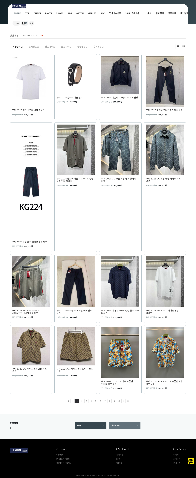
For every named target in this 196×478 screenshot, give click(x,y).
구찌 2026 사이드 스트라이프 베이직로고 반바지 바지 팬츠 (25, 311)
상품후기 (172, 13)
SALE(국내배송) (132, 13)
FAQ (90, 425)
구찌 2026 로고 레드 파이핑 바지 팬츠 (29, 242)
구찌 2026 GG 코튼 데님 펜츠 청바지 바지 (118, 180)
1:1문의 (148, 13)
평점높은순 (82, 46)
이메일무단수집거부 (63, 463)
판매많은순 (34, 46)
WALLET (92, 13)
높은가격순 (66, 46)
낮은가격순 (50, 46)
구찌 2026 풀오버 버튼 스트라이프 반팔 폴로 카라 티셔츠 (75, 180)
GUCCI (41, 35)
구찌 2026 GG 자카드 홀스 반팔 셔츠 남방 (29, 370)
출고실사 (160, 13)
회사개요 (176, 454)
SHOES (59, 13)
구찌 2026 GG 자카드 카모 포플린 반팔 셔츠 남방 (164, 382)
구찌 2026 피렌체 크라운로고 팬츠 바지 (164, 110)
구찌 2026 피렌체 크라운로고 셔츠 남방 (119, 97)
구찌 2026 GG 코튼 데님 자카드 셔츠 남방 (163, 180)
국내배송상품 (115, 13)
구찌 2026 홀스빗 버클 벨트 (70, 97)
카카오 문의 (124, 425)
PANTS (48, 13)
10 (118, 400)
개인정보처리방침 (63, 458)
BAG (70, 13)
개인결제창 (185, 13)
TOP (27, 13)
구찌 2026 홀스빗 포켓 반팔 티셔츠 (28, 110)
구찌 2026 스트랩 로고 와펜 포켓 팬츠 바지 (74, 311)
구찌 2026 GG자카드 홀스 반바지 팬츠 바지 (75, 370)
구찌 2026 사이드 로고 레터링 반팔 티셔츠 (162, 311)
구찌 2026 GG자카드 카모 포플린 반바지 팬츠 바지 (117, 382)
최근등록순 (18, 46)
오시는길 (176, 463)
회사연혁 (176, 458)
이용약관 (59, 454)
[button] (31, 23)
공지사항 (119, 454)
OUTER (37, 13)
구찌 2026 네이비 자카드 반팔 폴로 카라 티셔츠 (120, 311)
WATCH (80, 13)
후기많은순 (99, 46)
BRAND (17, 13)
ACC (103, 13)
